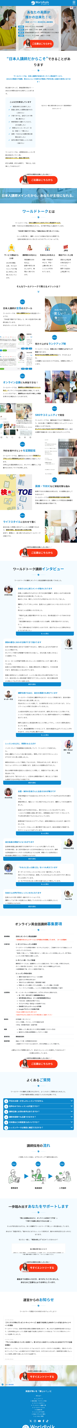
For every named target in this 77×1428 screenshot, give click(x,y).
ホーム (3, 1384)
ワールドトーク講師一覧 (39, 1405)
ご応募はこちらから (42, 43)
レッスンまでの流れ (39, 1412)
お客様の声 (39, 1409)
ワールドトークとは (39, 1407)
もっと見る (45, 633)
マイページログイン (39, 1403)
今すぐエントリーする (42, 1267)
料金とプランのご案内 (39, 1414)
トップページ (39, 1399)
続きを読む (32, 684)
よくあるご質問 (39, 1416)
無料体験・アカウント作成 (39, 1401)
